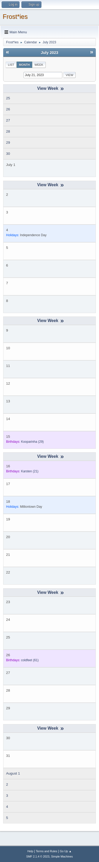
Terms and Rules (46, 851)
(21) (30, 471)
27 (8, 120)
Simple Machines (62, 856)
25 (8, 98)
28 (8, 131)
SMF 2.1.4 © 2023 (37, 856)
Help (30, 851)
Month (24, 64)
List (11, 64)
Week (39, 64)
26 (8, 109)
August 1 (13, 773)
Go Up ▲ (66, 851)
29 (8, 143)
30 (8, 154)
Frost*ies (15, 16)
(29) (32, 442)
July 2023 (49, 52)
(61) (30, 660)
